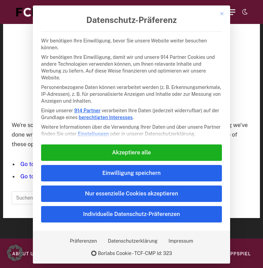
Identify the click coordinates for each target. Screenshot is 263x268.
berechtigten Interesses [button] (106, 117)
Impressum (180, 241)
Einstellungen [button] (93, 134)
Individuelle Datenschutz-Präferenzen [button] (131, 214)
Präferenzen (83, 241)
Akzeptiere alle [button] (131, 152)
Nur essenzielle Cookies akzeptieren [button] (131, 193)
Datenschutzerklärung (133, 241)
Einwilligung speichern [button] (131, 173)
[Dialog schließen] (221, 13)
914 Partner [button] (87, 110)
